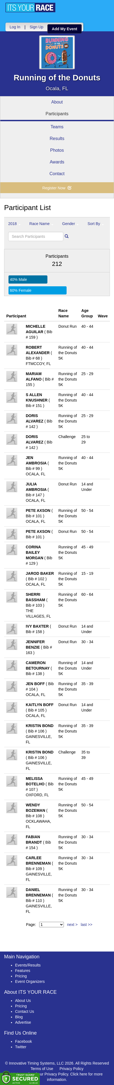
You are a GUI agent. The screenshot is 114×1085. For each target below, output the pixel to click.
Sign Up (36, 27)
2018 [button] (14, 223)
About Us (23, 1000)
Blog (19, 1017)
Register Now (57, 188)
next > (72, 924)
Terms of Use (42, 1068)
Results (57, 138)
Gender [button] (70, 223)
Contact (56, 173)
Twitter (20, 1047)
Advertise (23, 1022)
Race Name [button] (41, 223)
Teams (56, 126)
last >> (86, 924)
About (57, 102)
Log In (15, 27)
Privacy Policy (71, 1068)
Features (22, 970)
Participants (57, 113)
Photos (57, 150)
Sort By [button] (95, 223)
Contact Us (24, 1011)
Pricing (21, 976)
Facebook (23, 1041)
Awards (57, 162)
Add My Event (64, 29)
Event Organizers (30, 981)
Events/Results (28, 965)
